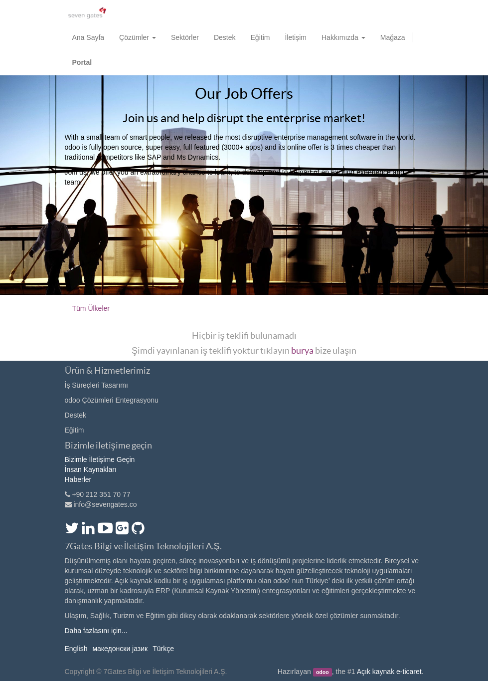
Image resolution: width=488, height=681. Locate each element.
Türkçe (163, 649)
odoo (322, 672)
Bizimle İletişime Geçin (100, 459)
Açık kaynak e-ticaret (389, 672)
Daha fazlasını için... (96, 631)
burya (302, 350)
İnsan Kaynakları (91, 469)
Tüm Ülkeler (91, 308)
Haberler (78, 479)
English (76, 649)
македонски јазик (120, 649)
